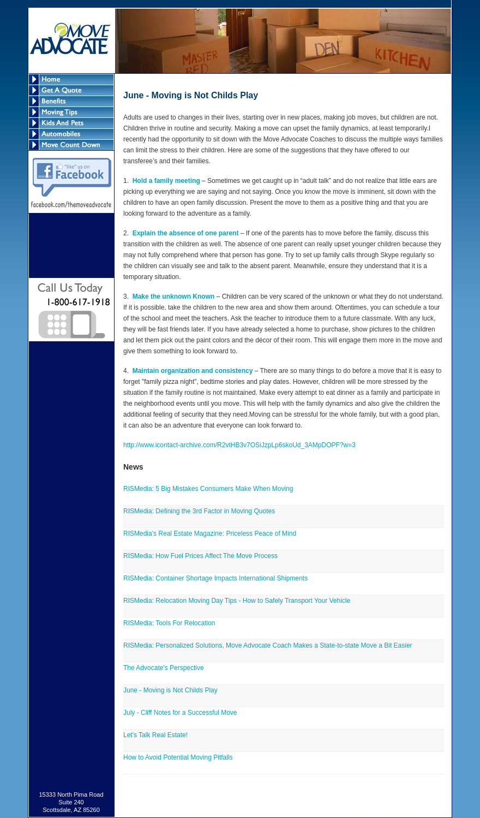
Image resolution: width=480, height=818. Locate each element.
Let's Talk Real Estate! (155, 735)
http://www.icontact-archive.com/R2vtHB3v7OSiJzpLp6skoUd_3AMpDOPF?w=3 (239, 445)
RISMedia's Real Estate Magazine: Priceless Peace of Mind (209, 533)
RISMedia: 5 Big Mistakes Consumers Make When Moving (208, 489)
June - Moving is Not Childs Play (170, 690)
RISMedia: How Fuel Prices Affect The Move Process (200, 556)
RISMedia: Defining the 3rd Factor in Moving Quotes (199, 511)
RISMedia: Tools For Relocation (169, 623)
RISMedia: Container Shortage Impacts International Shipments (215, 578)
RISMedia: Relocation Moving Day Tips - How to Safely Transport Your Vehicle (236, 600)
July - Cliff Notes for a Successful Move (180, 712)
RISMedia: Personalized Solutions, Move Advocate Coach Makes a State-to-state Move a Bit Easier (267, 645)
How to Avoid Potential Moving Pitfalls (178, 757)
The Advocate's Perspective (163, 668)
